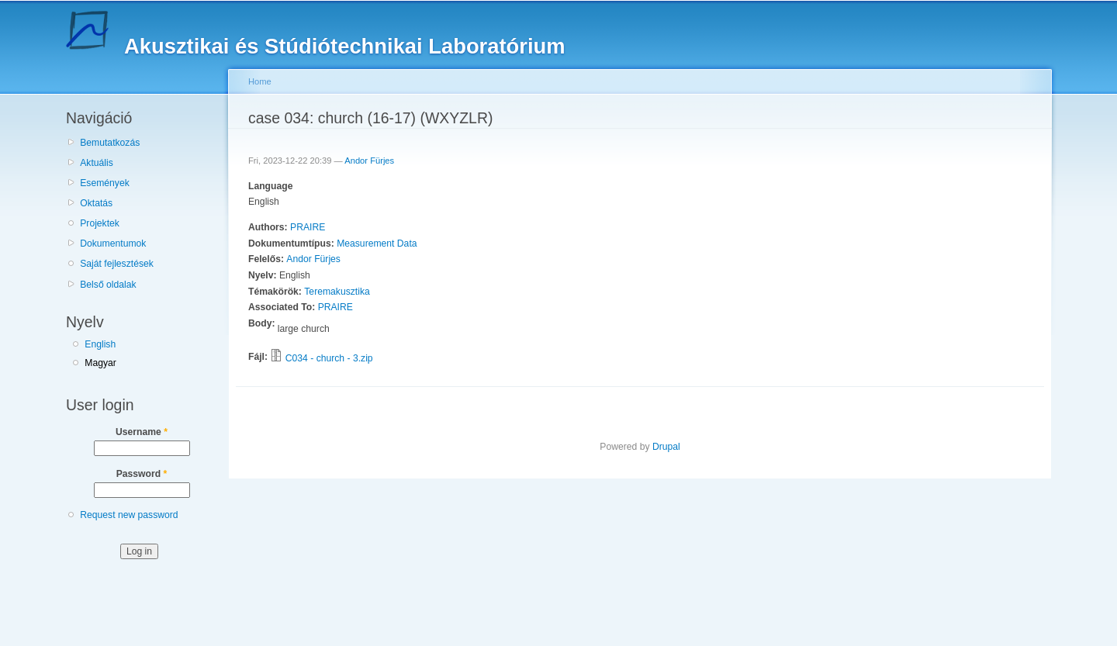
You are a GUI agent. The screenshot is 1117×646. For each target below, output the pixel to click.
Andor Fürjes (369, 160)
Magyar (100, 363)
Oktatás (96, 203)
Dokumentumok (113, 243)
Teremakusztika (336, 291)
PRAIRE (307, 227)
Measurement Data (377, 243)
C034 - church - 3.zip (329, 358)
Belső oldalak (108, 284)
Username (142, 432)
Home (259, 81)
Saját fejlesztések (117, 263)
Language (270, 186)
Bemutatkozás (110, 142)
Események (105, 183)
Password (142, 473)
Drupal (666, 446)
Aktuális (96, 162)
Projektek (99, 223)
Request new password (129, 515)
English (100, 344)
